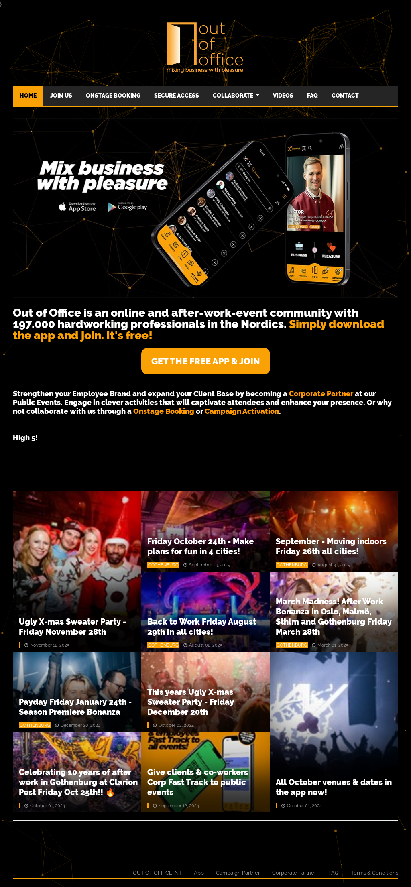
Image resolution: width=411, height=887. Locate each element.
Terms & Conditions (374, 873)
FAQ (312, 95)
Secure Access (176, 95)
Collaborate (233, 95)
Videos (283, 95)
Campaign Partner (238, 873)
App (199, 873)
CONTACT (345, 95)
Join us (61, 95)
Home (28, 95)
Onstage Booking (113, 95)
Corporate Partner (294, 873)
